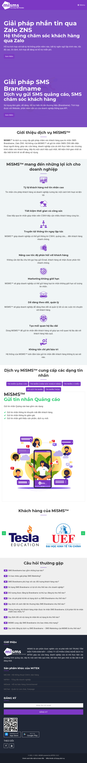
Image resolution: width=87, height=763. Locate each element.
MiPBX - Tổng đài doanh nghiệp (17, 679)
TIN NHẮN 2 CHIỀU (72, 384)
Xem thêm (9, 56)
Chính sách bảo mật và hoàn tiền (33, 758)
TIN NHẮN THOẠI (53, 389)
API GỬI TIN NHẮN (35, 389)
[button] (43, 570)
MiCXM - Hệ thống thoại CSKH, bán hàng (21, 675)
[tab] (43, 571)
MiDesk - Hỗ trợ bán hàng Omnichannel (20, 684)
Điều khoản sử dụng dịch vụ (55, 758)
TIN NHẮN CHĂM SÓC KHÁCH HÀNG (45, 384)
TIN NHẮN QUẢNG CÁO (17, 384)
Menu (81, 5)
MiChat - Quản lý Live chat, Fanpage (19, 689)
